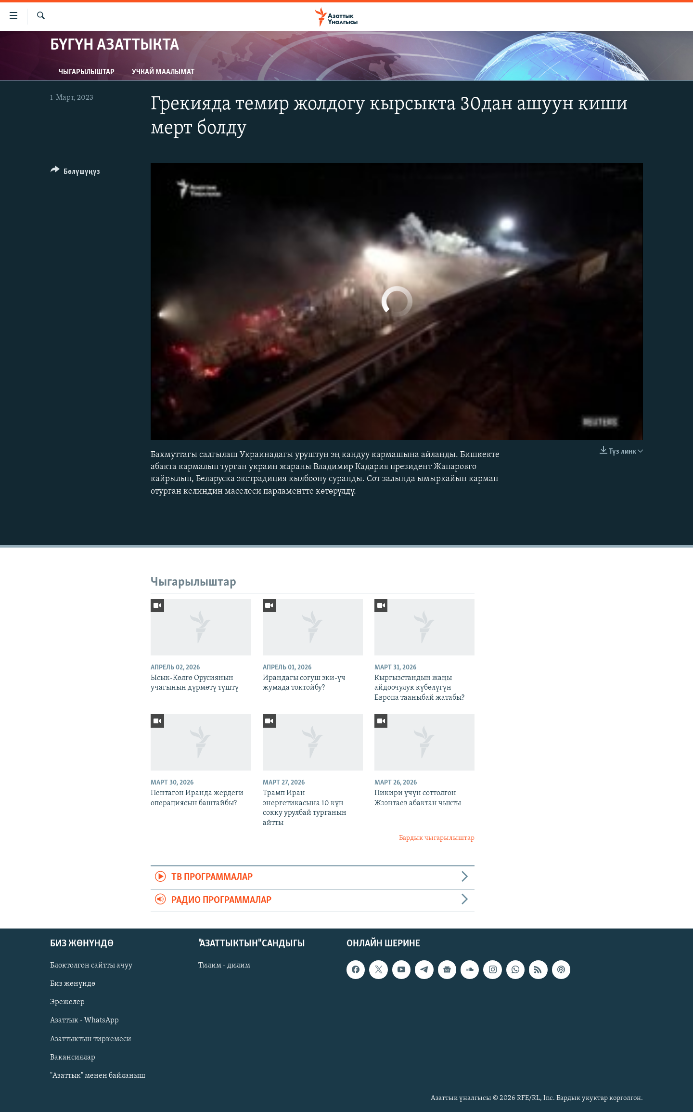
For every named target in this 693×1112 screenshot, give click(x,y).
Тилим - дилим (224, 965)
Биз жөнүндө (72, 984)
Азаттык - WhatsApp (84, 1021)
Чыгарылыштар (87, 72)
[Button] (75, 173)
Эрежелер (67, 1003)
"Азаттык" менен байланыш (97, 1076)
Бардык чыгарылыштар (437, 838)
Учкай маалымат (163, 72)
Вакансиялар (72, 1057)
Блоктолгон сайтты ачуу (91, 965)
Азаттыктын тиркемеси (90, 1039)
